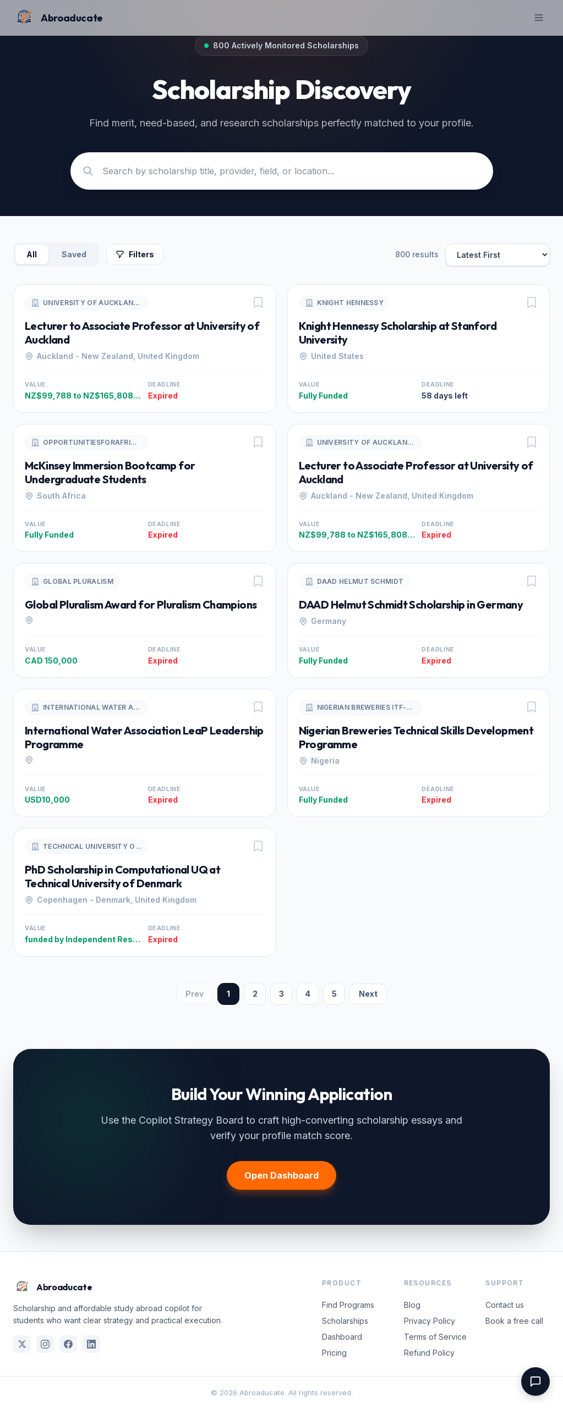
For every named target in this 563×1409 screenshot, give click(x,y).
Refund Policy (429, 1352)
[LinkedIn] (91, 1344)
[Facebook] (68, 1344)
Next (368, 993)
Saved (74, 254)
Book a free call (514, 1320)
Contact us (504, 1304)
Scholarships (345, 1320)
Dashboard (342, 1336)
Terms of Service (435, 1336)
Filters (135, 254)
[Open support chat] (535, 1381)
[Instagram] (45, 1344)
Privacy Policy (429, 1320)
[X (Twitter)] (22, 1344)
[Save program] (258, 302)
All (31, 254)
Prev (194, 993)
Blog (412, 1304)
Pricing (334, 1352)
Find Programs (348, 1304)
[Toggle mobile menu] (539, 18)
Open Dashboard (281, 1175)
